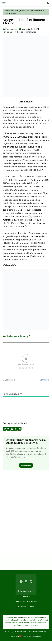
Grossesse (25, 11)
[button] (4, 3)
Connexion (44, 380)
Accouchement (12, 11)
